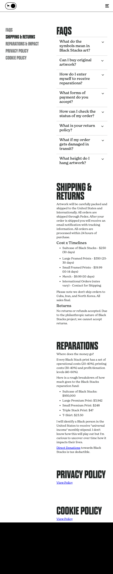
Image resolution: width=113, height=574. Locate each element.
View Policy (64, 482)
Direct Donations (68, 448)
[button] (10, 5)
